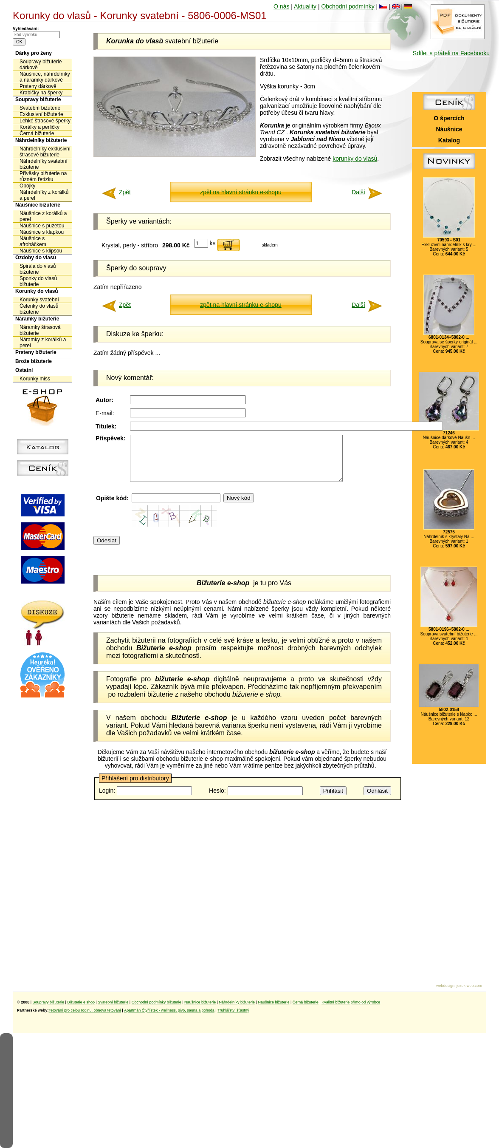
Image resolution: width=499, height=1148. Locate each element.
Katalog (449, 140)
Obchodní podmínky (347, 6)
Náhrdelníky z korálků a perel (44, 195)
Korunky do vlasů (36, 291)
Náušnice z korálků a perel (43, 216)
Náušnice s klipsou (41, 251)
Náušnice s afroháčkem (33, 241)
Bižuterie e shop (81, 1002)
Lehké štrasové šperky (45, 121)
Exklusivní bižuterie (41, 114)
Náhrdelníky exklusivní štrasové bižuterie (45, 152)
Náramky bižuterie (37, 319)
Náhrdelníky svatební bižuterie (44, 164)
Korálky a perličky (39, 127)
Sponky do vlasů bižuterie (38, 281)
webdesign (445, 986)
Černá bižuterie (37, 133)
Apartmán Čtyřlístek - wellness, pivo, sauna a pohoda (169, 1010)
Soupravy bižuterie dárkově (41, 65)
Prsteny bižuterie (35, 352)
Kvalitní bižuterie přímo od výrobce (350, 1002)
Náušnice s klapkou (42, 232)
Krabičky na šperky (41, 93)
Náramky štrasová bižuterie (40, 330)
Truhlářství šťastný (233, 1010)
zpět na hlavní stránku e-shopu (240, 192)
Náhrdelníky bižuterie (41, 140)
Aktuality (305, 6)
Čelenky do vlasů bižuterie (39, 309)
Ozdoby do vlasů (35, 258)
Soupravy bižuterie (38, 99)
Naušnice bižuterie (200, 1002)
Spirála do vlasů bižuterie (38, 269)
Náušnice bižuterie (37, 205)
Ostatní (24, 370)
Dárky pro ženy (33, 53)
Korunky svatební (39, 300)
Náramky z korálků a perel (43, 343)
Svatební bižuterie (40, 108)
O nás (281, 6)
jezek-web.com (469, 986)
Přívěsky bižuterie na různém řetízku (43, 176)
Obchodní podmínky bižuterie (156, 1002)
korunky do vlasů (355, 158)
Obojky (27, 186)
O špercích (449, 118)
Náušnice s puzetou (42, 226)
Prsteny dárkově (38, 86)
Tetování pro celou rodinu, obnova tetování (85, 1010)
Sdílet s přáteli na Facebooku (451, 53)
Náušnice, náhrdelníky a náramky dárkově (45, 77)
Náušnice (449, 129)
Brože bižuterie (33, 361)
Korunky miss (35, 379)
